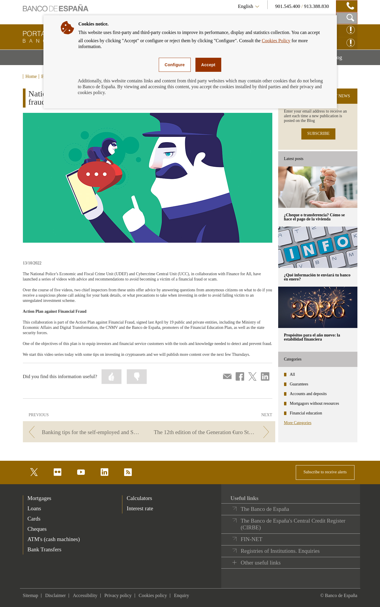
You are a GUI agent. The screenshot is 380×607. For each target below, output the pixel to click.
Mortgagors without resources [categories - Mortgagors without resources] (314, 403)
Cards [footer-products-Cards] (34, 519)
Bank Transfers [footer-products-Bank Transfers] (45, 549)
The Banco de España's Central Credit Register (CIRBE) (293, 524)
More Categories (298, 423)
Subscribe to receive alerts (325, 472)
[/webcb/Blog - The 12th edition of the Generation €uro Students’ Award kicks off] (213, 432)
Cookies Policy (276, 40)
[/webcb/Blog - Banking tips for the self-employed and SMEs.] (85, 432)
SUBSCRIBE (318, 133)
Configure (175, 64)
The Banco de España (265, 509)
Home (31, 76)
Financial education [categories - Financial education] (306, 413)
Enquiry (181, 595)
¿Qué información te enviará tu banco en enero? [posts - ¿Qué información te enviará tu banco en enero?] (317, 277)
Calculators (139, 498)
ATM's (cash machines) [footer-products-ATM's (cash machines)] (54, 539)
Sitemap (30, 595)
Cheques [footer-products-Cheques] (37, 529)
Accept (208, 64)
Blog (344, 59)
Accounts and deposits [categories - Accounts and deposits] (308, 394)
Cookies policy (153, 595)
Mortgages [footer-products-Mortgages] (39, 498)
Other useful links (261, 563)
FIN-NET (251, 539)
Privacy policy (118, 595)
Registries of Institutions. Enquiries (280, 551)
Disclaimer (55, 595)
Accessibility (85, 595)
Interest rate (140, 508)
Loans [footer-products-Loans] (34, 508)
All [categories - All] (292, 374)
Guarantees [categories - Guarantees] (299, 384)
